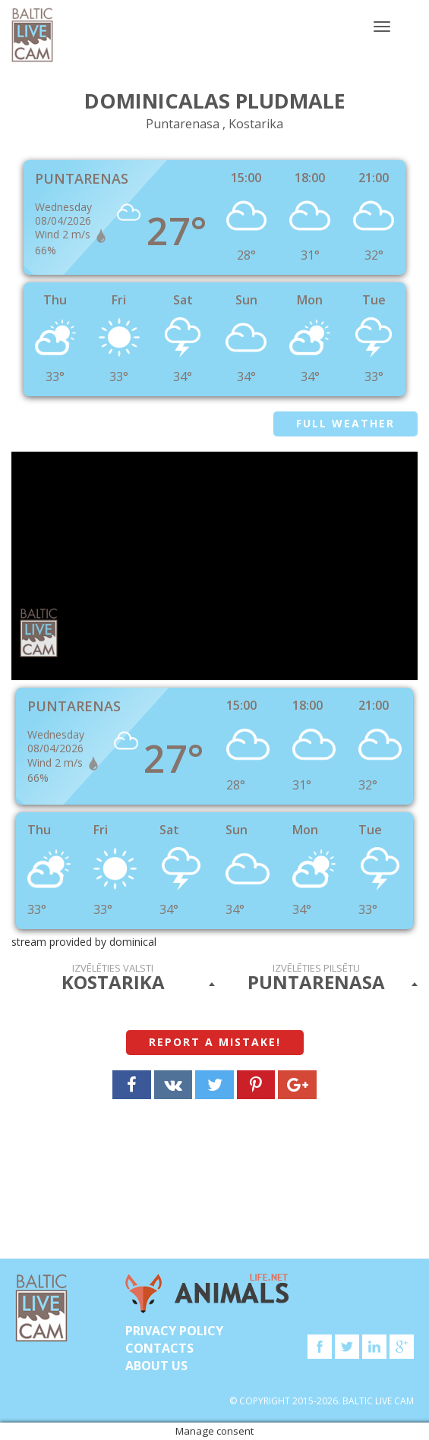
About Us (156, 1365)
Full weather (345, 423)
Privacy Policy (174, 1330)
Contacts (159, 1348)
